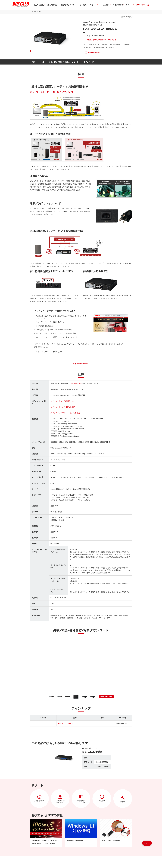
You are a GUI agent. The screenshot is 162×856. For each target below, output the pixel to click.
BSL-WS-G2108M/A (65, 723)
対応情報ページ (76, 383)
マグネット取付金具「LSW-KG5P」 (62, 407)
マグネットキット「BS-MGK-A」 (61, 401)
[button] (106, 696)
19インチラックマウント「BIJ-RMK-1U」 (65, 413)
